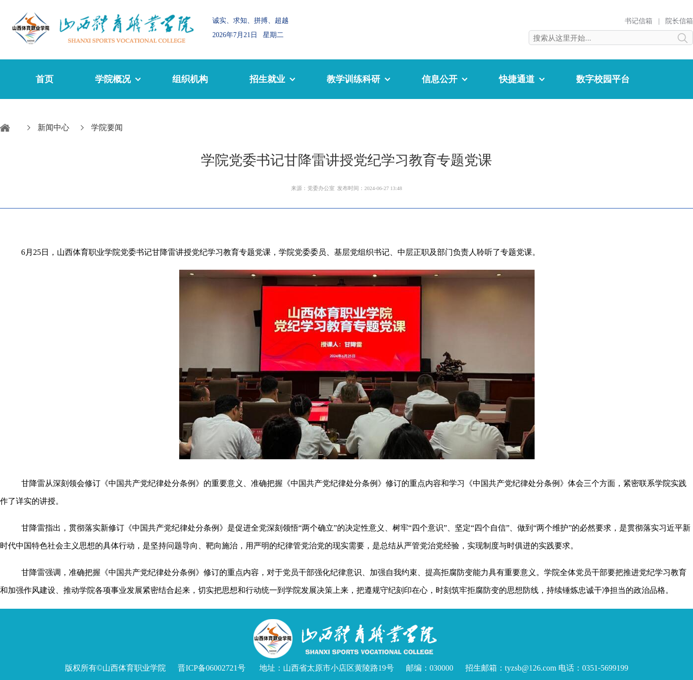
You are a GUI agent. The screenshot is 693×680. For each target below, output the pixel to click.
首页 (44, 79)
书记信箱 (638, 21)
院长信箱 (679, 21)
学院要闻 (107, 127)
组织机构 (190, 79)
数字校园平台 (603, 79)
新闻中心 (53, 127)
